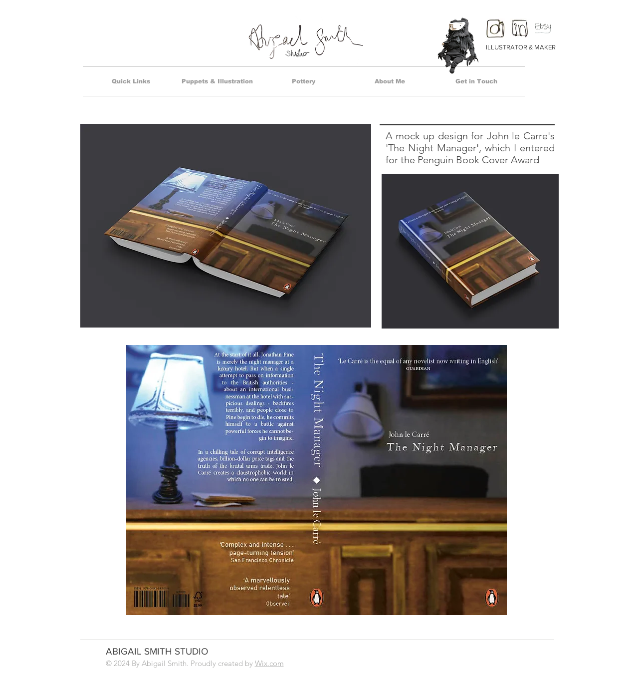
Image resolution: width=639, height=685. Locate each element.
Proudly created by (223, 663)
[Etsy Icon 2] (544, 28)
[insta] (495, 28)
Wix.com (269, 663)
